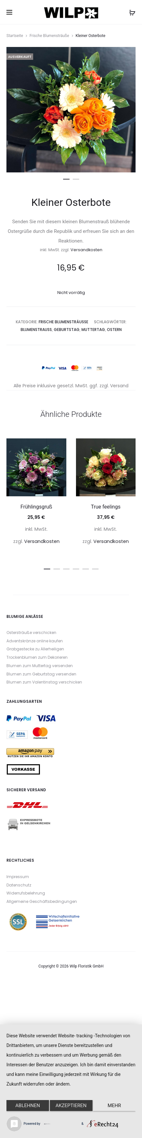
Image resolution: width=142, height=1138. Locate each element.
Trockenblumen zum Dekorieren (37, 657)
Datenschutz (18, 885)
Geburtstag (67, 329)
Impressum (17, 876)
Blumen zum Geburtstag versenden (41, 674)
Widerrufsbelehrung (25, 893)
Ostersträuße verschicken (31, 632)
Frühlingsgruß (36, 507)
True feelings (105, 507)
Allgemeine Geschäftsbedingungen (41, 901)
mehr (114, 1105)
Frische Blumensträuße (49, 35)
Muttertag (93, 329)
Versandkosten (86, 249)
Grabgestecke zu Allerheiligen (35, 649)
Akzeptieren (70, 1105)
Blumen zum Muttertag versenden (39, 665)
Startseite (14, 35)
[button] (66, 177)
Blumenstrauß (36, 329)
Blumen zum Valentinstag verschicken (44, 682)
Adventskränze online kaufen (34, 641)
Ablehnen (27, 1105)
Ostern (114, 329)
